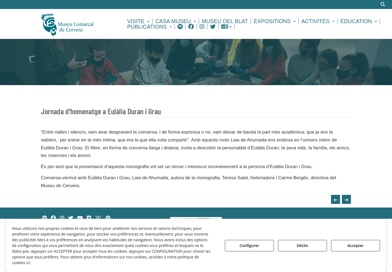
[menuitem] (139, 21)
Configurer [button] (249, 245)
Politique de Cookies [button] (52, 262)
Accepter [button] (355, 245)
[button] (76, 24)
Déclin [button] (302, 245)
